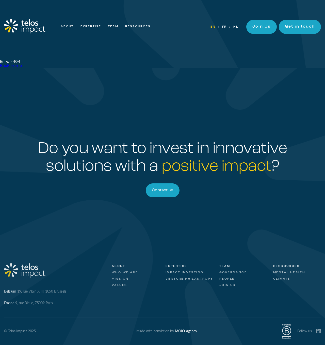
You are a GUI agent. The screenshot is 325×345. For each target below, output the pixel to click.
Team (113, 26)
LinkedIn (318, 331)
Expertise (90, 26)
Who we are (125, 272)
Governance (233, 272)
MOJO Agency (186, 330)
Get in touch (300, 27)
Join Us (261, 27)
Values (119, 285)
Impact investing (184, 272)
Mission (120, 278)
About (67, 26)
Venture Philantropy (189, 278)
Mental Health (289, 272)
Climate (281, 278)
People (226, 278)
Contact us (162, 190)
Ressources (138, 26)
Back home (11, 66)
